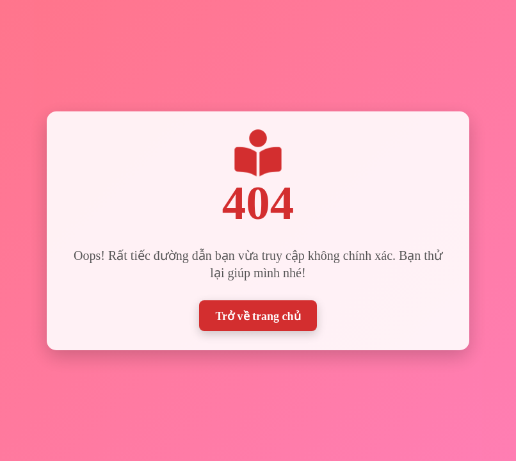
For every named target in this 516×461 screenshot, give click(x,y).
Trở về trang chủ (257, 315)
